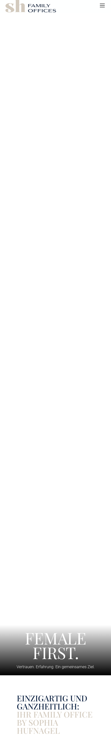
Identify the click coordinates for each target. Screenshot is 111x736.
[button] (101, 5)
